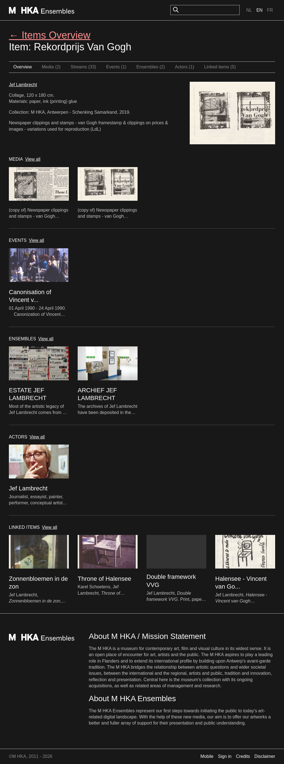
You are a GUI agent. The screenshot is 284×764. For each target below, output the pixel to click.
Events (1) (116, 67)
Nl (249, 10)
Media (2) (51, 67)
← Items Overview (49, 35)
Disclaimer (264, 756)
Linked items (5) (220, 67)
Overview (22, 67)
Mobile (207, 756)
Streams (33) (83, 67)
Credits (243, 756)
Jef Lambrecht (23, 84)
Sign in (225, 756)
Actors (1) (184, 67)
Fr (270, 10)
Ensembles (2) (150, 67)
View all (32, 159)
